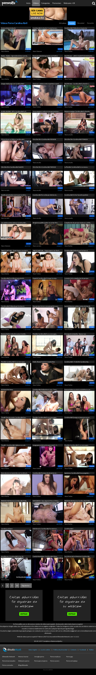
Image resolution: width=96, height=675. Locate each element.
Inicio (28, 3)
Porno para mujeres (41, 661)
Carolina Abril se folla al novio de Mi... (12, 278)
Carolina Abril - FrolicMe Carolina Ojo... (76, 362)
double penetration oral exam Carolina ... (14, 195)
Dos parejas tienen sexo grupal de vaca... (46, 306)
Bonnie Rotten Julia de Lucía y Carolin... (13, 334)
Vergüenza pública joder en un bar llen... (45, 222)
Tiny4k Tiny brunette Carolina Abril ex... (13, 417)
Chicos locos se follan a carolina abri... (13, 139)
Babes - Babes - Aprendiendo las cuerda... (14, 56)
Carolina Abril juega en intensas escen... (77, 417)
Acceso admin (48, 670)
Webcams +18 (69, 3)
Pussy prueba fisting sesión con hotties (45, 56)
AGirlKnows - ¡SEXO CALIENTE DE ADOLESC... (78, 56)
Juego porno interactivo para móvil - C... (45, 445)
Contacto (73, 650)
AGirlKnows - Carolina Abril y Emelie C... (77, 84)
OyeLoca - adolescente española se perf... (46, 84)
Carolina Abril (68, 528)
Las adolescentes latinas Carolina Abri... (14, 222)
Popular (72, 23)
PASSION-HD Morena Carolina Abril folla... (14, 501)
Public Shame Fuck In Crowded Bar (44, 362)
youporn (59, 107)
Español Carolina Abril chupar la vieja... (45, 278)
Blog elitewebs (23, 665)
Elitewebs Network (8, 657)
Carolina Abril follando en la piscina (75, 28)
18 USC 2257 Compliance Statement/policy (48, 641)
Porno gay (69, 657)
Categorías (45, 3)
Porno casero (54, 661)
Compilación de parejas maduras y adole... (77, 222)
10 (17, 585)
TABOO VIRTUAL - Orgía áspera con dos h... (14, 250)
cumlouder (90, 496)
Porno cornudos (7, 665)
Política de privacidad (60, 650)
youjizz (28, 162)
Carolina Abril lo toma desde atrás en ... (45, 473)
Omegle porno (39, 657)
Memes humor (23, 657)
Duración (90, 23)
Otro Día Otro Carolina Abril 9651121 (44, 167)
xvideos (27, 51)
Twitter (91, 650)
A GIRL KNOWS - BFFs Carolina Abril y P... (14, 111)
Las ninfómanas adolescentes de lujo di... (77, 306)
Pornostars (56, 3)
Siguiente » (26, 585)
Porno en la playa (71, 661)
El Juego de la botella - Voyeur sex (75, 334)
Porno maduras (55, 657)
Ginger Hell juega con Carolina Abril (12, 84)
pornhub (59, 51)
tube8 (28, 79)
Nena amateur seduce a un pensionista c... (46, 111)
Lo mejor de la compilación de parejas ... (76, 278)
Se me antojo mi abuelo (8, 28)
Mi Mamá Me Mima (7, 389)
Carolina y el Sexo (6, 528)
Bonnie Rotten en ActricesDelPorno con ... (77, 389)
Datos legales (33, 650)
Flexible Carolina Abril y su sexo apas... (45, 334)
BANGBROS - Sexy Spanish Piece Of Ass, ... (46, 501)
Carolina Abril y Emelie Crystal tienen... (45, 28)
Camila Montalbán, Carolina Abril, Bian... (45, 556)
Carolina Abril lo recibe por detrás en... (45, 195)
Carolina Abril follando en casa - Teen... (45, 389)
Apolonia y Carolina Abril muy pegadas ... (77, 473)
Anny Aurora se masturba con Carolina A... (14, 473)
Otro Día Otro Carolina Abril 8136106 (44, 139)
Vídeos (36, 3)
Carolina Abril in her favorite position (76, 195)
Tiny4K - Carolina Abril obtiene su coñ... (13, 445)
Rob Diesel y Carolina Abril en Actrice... (45, 528)
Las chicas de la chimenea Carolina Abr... (77, 556)
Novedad (81, 23)
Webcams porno (23, 661)
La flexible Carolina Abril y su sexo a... (76, 167)
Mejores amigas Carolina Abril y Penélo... (77, 111)
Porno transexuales (8, 661)
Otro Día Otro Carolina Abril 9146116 (76, 139)
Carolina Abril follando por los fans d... (76, 250)
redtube (91, 51)
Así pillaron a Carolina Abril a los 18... (12, 556)
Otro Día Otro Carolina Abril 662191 (12, 167)
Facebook (83, 650)
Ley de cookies (45, 650)
